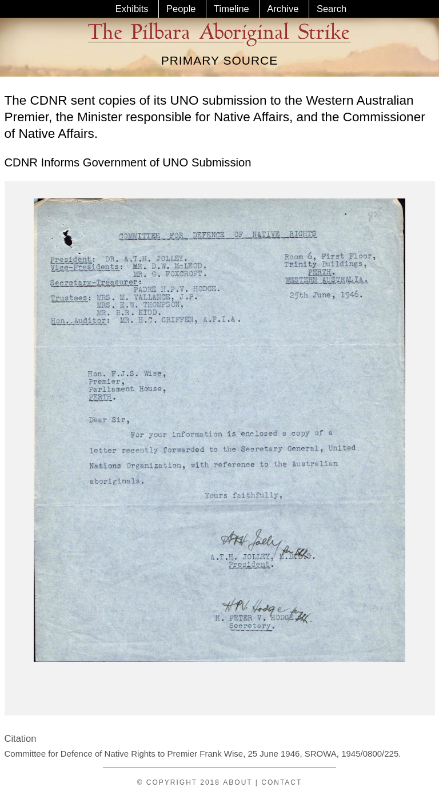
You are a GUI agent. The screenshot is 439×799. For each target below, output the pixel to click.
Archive (282, 8)
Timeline (231, 8)
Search (331, 8)
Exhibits (132, 8)
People (180, 8)
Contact (281, 782)
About (237, 782)
